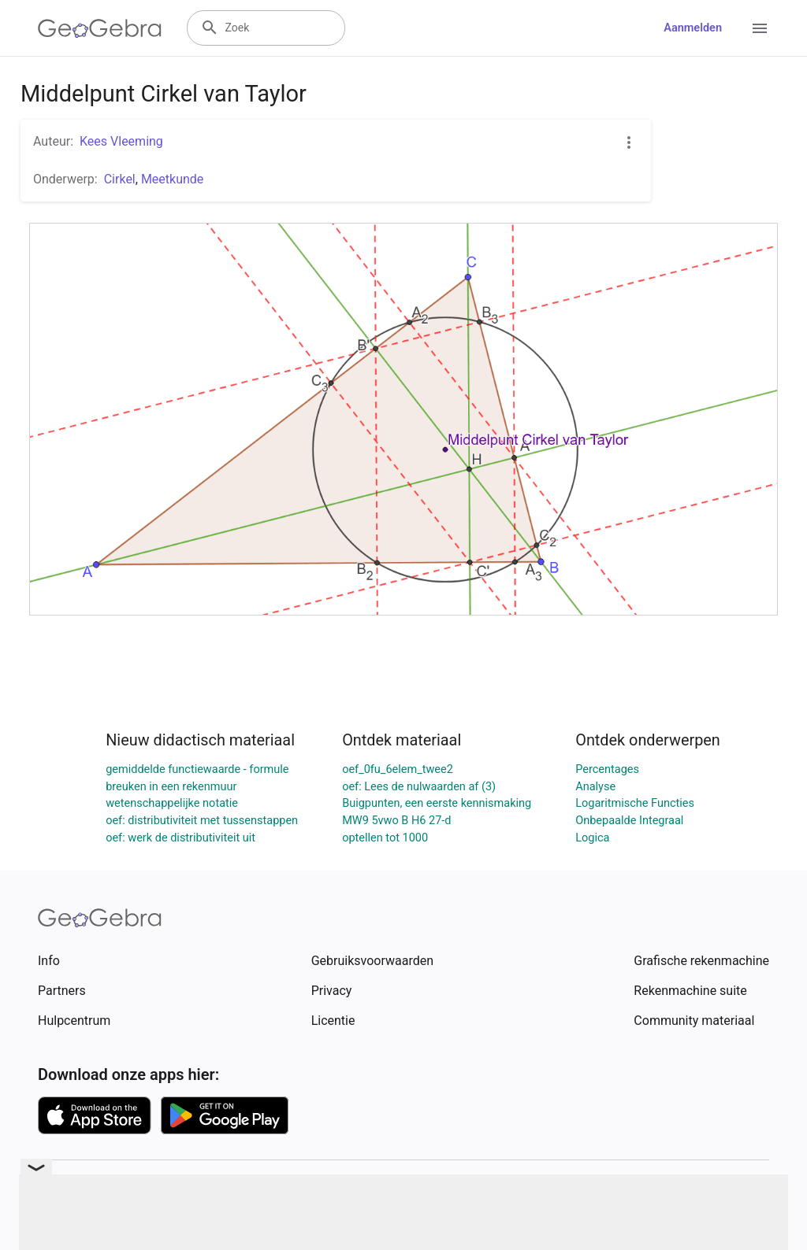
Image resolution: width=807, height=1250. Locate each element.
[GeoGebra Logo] (100, 28)
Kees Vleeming (121, 141)
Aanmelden (693, 28)
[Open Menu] (759, 28)
